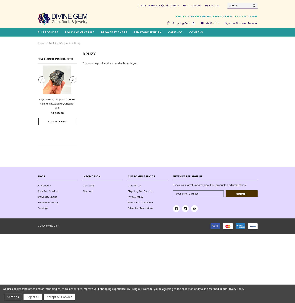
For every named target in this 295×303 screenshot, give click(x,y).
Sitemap (87, 191)
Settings (13, 297)
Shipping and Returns (140, 191)
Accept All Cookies (59, 297)
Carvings (175, 32)
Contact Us (134, 185)
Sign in (229, 23)
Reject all (33, 297)
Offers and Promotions (140, 208)
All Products (44, 185)
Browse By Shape (114, 32)
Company (196, 32)
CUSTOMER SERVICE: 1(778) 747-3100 (158, 5)
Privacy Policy (135, 196)
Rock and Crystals (79, 32)
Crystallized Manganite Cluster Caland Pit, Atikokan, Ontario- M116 (57, 103)
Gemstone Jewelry (147, 32)
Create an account (247, 23)
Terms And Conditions (141, 202)
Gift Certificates (192, 5)
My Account (212, 5)
